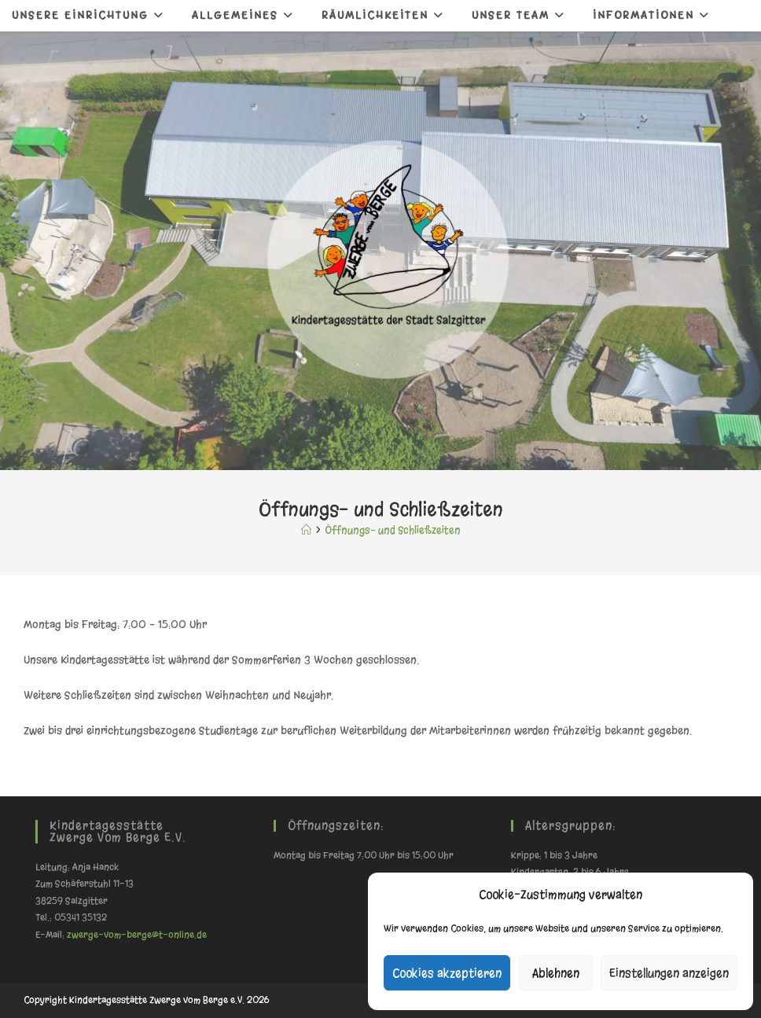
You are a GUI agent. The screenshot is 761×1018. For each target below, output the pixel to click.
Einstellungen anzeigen (669, 973)
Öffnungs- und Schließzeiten (393, 530)
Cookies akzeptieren (447, 973)
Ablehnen (555, 973)
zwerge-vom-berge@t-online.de (137, 934)
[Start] (306, 530)
